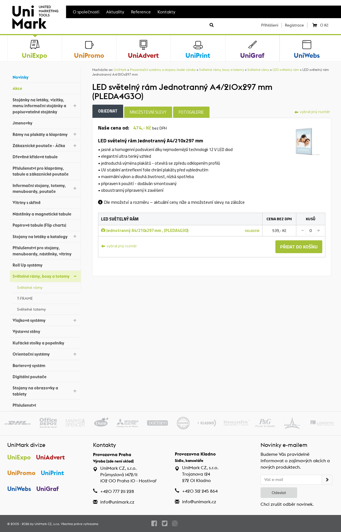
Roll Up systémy (45, 264)
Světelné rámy (47, 287)
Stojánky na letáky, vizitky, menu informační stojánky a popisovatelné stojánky (45, 105)
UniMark (120, 70)
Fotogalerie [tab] (191, 112)
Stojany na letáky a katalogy (45, 236)
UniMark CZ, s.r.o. (47, 524)
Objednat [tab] (108, 111)
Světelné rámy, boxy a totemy (45, 275)
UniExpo (19, 457)
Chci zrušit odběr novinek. (287, 504)
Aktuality (115, 11)
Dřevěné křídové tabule (45, 156)
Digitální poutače (45, 376)
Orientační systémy (45, 353)
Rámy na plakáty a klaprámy (45, 133)
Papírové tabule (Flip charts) (45, 224)
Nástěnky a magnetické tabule (45, 213)
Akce (45, 88)
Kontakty (166, 11)
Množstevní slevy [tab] (148, 112)
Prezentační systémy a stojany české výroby (163, 70)
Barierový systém (45, 364)
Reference (141, 11)
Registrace (294, 25)
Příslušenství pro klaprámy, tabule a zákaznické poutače (45, 171)
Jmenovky (45, 122)
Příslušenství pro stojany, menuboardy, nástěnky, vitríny (45, 250)
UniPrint (52, 473)
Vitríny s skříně (45, 202)
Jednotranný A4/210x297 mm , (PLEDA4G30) (145, 230)
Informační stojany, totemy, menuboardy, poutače (45, 188)
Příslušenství (45, 404)
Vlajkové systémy (45, 320)
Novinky (45, 76)
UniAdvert (50, 457)
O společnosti (86, 11)
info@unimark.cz (117, 502)
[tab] (303, 140)
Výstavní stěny (45, 331)
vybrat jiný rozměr (312, 111)
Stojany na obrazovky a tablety (45, 390)
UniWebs (19, 489)
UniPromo (21, 473)
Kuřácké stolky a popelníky (45, 342)
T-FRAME (47, 297)
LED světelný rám (286, 70)
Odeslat (279, 492)
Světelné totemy (47, 308)
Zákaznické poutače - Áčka (45, 145)
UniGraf (47, 489)
